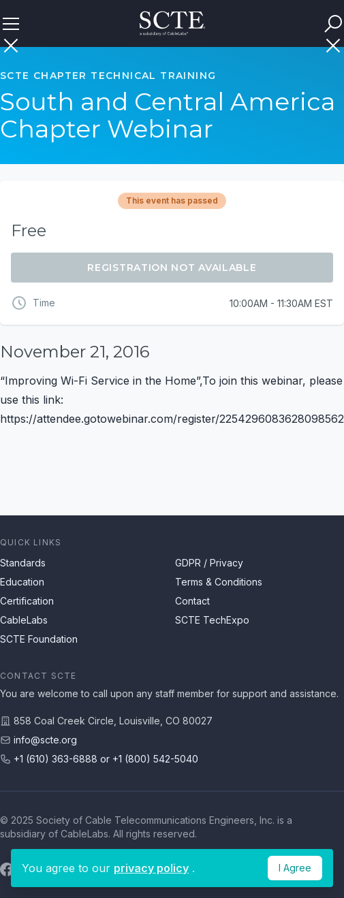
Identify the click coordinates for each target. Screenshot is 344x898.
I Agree (295, 867)
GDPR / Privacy (209, 562)
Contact (192, 601)
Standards (23, 562)
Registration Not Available (171, 267)
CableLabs (24, 620)
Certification (27, 601)
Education (22, 582)
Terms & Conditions (218, 582)
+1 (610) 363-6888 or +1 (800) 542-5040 (106, 759)
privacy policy (151, 868)
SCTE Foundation (39, 639)
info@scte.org (45, 739)
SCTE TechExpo (212, 620)
